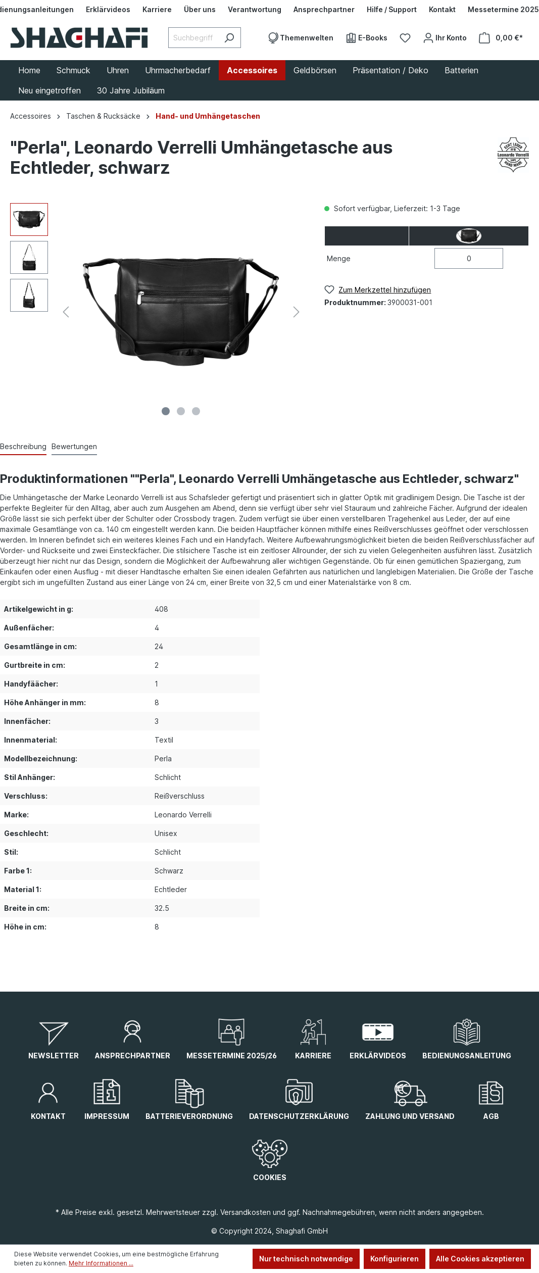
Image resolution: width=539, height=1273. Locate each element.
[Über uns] (200, 9)
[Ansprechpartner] (324, 9)
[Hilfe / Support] (392, 9)
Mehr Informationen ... (101, 1263)
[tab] (23, 446)
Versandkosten (245, 1212)
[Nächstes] (296, 312)
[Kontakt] (442, 9)
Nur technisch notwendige (306, 1258)
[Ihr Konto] (445, 37)
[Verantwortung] (254, 9)
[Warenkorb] (501, 37)
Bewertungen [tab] (74, 446)
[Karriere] (157, 9)
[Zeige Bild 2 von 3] (181, 411)
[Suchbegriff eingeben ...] (193, 37)
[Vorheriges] (65, 312)
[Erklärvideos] (108, 9)
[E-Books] (366, 37)
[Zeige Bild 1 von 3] (166, 411)
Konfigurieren (394, 1258)
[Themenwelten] (300, 37)
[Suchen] (229, 37)
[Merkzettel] (405, 37)
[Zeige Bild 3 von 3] (196, 411)
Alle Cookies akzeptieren (480, 1258)
